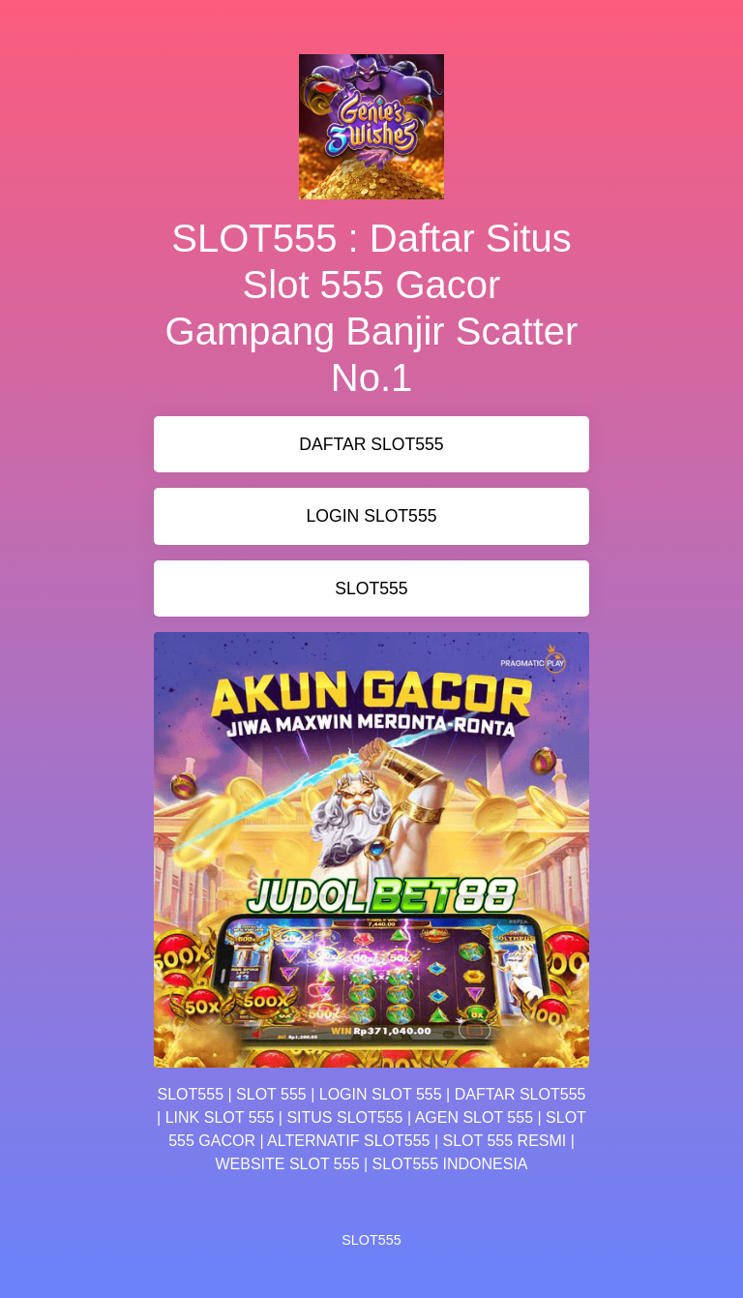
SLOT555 (371, 588)
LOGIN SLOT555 (372, 516)
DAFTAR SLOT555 (371, 444)
